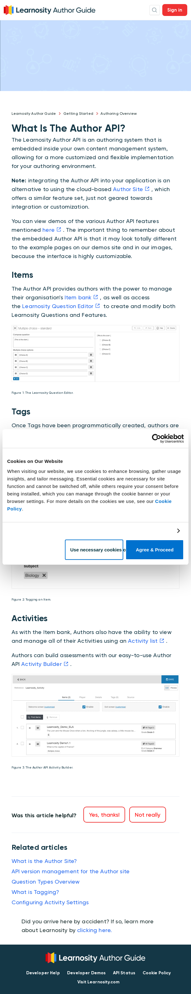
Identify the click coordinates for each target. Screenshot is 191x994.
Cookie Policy (157, 973)
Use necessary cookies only (96, 549)
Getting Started (78, 113)
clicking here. (94, 930)
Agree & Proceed (155, 549)
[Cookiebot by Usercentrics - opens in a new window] (156, 438)
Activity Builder (41, 664)
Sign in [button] (174, 10)
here (48, 229)
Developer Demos (86, 973)
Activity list (143, 640)
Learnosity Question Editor (57, 306)
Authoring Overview (118, 113)
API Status (124, 973)
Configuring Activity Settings (50, 902)
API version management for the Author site (71, 871)
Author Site (128, 189)
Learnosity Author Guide (34, 113)
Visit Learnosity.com (98, 982)
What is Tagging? (35, 892)
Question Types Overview (46, 881)
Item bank (78, 297)
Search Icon (154, 10)
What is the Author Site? (44, 861)
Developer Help (43, 973)
